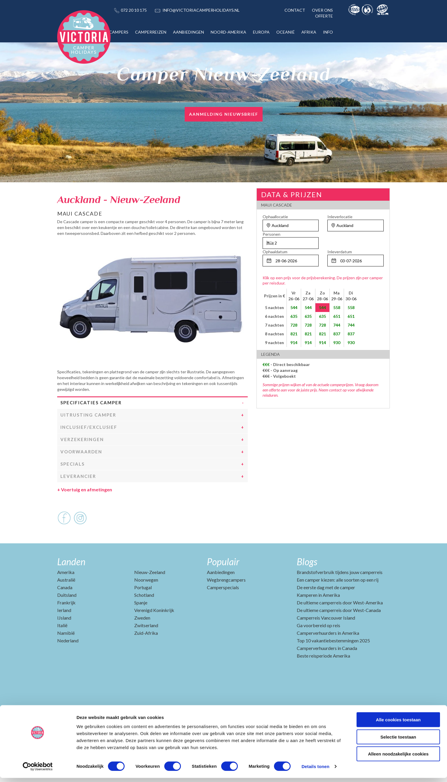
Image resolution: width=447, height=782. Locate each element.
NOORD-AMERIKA (228, 32)
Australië (66, 598)
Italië (62, 644)
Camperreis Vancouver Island (326, 636)
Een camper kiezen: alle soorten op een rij (337, 598)
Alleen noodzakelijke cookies (398, 757)
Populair (223, 580)
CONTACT (294, 10)
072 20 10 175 (134, 10)
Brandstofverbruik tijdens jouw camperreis (340, 591)
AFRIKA (308, 32)
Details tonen (315, 770)
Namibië (66, 651)
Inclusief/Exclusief (88, 445)
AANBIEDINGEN (188, 32)
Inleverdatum (339, 251)
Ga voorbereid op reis (318, 644)
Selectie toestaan (398, 740)
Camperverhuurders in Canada (327, 667)
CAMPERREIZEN (150, 32)
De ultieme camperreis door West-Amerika (340, 621)
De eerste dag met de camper (326, 606)
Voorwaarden (81, 470)
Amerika (65, 591)
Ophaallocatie (275, 216)
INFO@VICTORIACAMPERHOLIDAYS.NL (201, 10)
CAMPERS (118, 32)
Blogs (307, 580)
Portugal (143, 606)
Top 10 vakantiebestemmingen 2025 (333, 659)
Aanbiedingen (221, 591)
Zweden (142, 636)
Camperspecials (223, 606)
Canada (64, 606)
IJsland (64, 636)
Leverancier (78, 494)
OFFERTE (324, 15)
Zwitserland (146, 644)
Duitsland (66, 613)
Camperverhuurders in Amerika (328, 651)
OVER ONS (322, 10)
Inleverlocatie (339, 216)
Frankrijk (66, 621)
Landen (71, 580)
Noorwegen (146, 598)
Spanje (140, 621)
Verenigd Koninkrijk (154, 629)
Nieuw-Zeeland (149, 591)
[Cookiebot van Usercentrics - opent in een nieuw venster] (37, 770)
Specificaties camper (91, 421)
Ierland (64, 629)
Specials (72, 482)
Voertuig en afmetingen (84, 508)
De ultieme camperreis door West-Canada (339, 629)
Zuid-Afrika (146, 651)
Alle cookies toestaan (398, 723)
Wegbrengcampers (226, 598)
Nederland (67, 659)
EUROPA (261, 32)
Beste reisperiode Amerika (323, 674)
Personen (271, 234)
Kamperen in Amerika (318, 613)
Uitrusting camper (88, 433)
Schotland (144, 613)
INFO (328, 32)
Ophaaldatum (275, 251)
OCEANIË (285, 32)
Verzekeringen (82, 458)
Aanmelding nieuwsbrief (223, 114)
